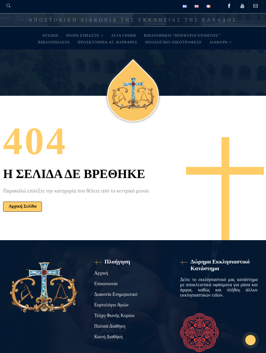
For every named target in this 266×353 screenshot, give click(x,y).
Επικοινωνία (105, 283)
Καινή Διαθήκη (108, 336)
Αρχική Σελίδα (22, 206)
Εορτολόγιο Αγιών (111, 304)
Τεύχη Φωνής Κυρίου (114, 315)
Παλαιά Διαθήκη (109, 326)
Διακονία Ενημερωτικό (115, 294)
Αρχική (101, 273)
